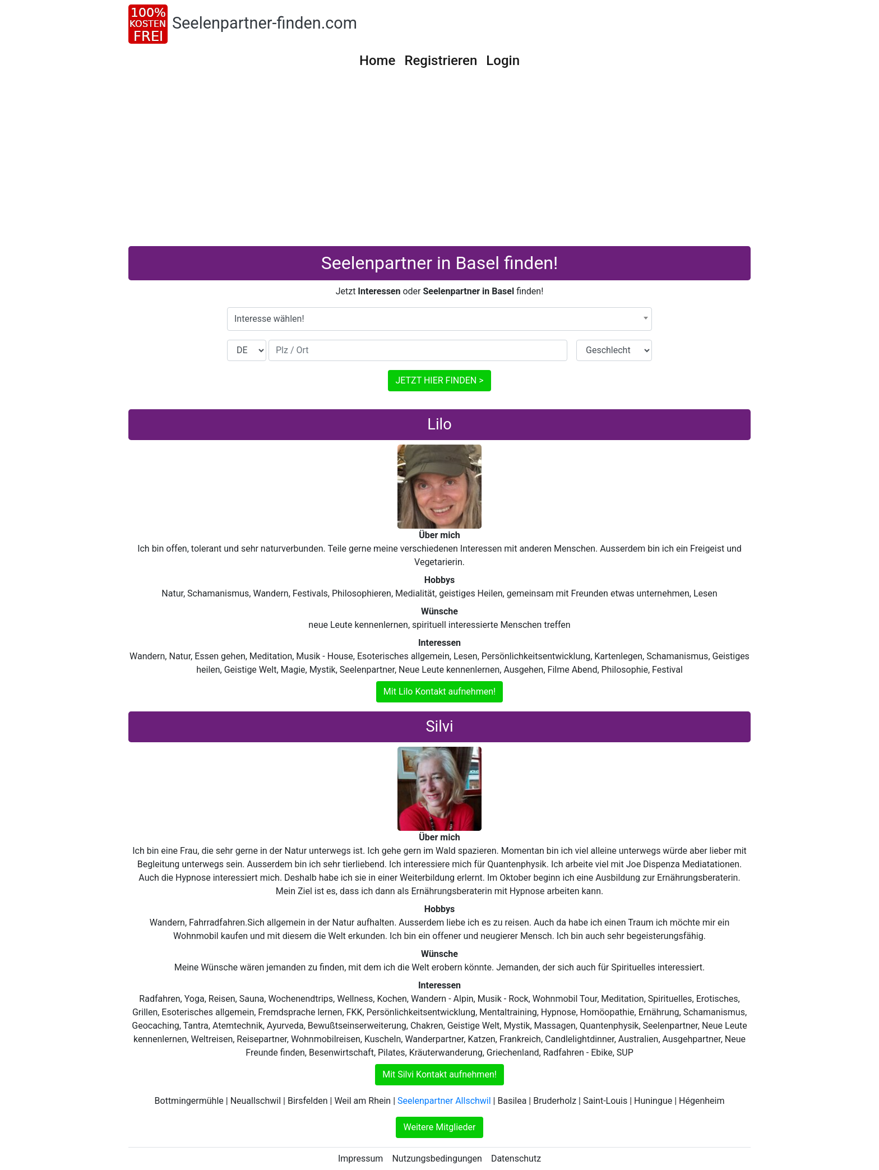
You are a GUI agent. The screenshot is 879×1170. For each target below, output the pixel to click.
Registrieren (440, 60)
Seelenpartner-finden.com (264, 23)
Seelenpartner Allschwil (444, 1100)
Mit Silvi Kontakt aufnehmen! (439, 1074)
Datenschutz (516, 1158)
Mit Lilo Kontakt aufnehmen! (439, 691)
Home (377, 60)
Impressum (360, 1158)
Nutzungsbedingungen (437, 1158)
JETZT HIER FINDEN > (439, 380)
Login (503, 60)
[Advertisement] (439, 162)
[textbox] (439, 319)
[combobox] (439, 319)
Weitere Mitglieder (439, 1127)
